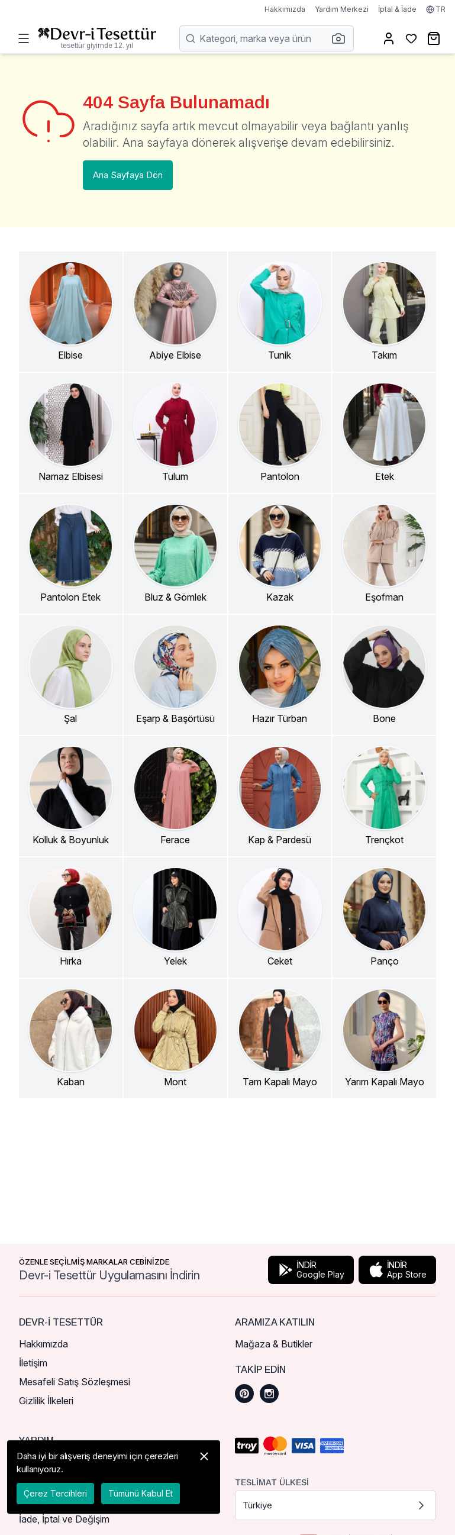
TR (436, 9)
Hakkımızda (284, 9)
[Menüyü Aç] (23, 38)
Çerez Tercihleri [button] (55, 1493)
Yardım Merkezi (342, 9)
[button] (342, 38)
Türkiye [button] (336, 1505)
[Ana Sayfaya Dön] (97, 38)
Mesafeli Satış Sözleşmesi (74, 1382)
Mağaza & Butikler (273, 1344)
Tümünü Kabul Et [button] (140, 1493)
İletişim (33, 1363)
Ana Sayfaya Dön (128, 174)
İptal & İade (397, 9)
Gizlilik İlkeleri (46, 1401)
